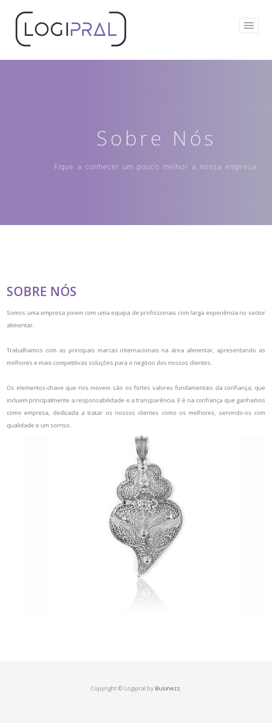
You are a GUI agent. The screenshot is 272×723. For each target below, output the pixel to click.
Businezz (167, 688)
